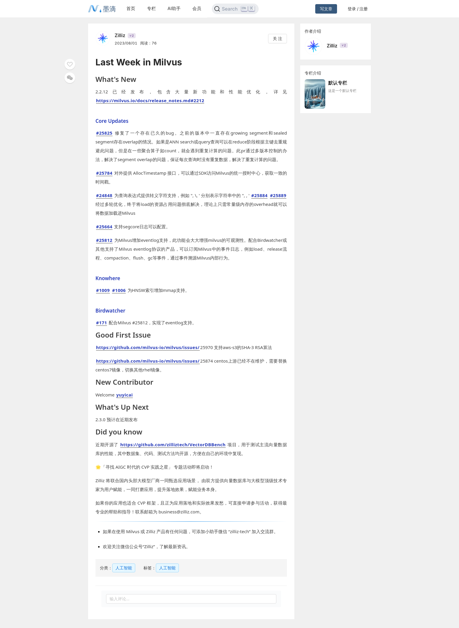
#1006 (119, 290)
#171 (101, 322)
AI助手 (174, 8)
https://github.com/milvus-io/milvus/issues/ (148, 347)
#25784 (104, 173)
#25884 (259, 195)
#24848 (104, 195)
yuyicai (124, 395)
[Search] (235, 9)
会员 (196, 8)
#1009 (103, 290)
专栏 (151, 8)
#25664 (104, 226)
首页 (130, 8)
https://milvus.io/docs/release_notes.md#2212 (150, 100)
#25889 (278, 195)
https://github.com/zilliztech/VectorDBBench (172, 444)
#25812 (104, 240)
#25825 (104, 133)
